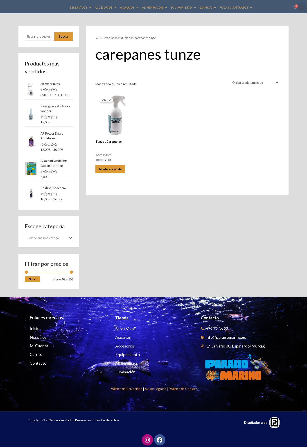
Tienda (122, 317)
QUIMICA (207, 7)
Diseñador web (256, 422)
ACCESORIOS (105, 7)
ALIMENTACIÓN (154, 7)
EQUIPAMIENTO (183, 7)
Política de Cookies (183, 388)
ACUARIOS (129, 7)
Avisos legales (155, 388)
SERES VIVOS (80, 7)
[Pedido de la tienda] (253, 82)
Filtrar (32, 278)
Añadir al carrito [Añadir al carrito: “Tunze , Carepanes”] (113, 171)
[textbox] (46, 237)
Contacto (211, 317)
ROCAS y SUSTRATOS (235, 7)
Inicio (98, 38)
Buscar (63, 36)
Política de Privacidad (126, 388)
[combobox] (49, 237)
